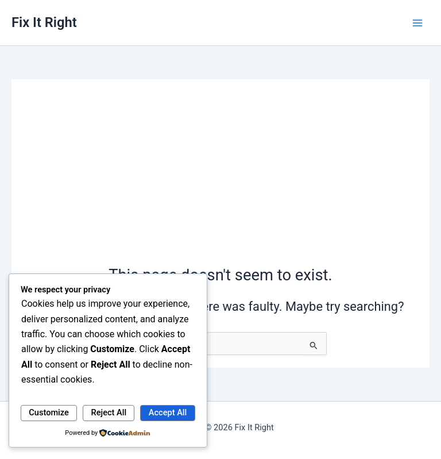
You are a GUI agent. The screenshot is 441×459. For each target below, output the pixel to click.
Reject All (109, 412)
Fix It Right (44, 22)
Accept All (168, 412)
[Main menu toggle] (417, 23)
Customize (49, 412)
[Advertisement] (220, 178)
